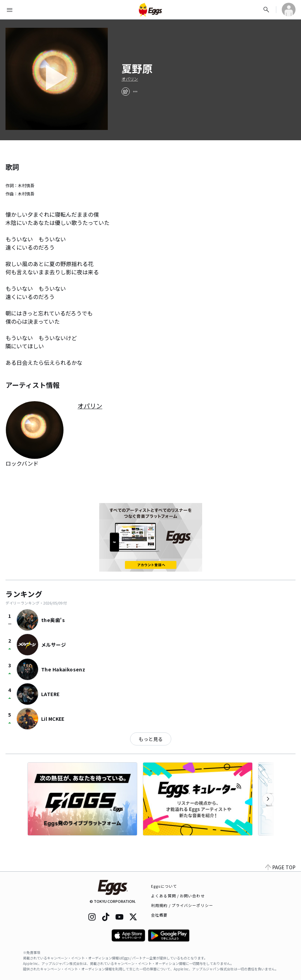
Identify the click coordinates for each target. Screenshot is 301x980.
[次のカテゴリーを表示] (268, 799)
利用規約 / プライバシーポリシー (182, 905)
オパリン (129, 79)
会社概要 (159, 915)
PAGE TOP (280, 867)
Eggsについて (164, 886)
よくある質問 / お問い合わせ (178, 895)
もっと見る (151, 739)
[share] (125, 91)
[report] (135, 91)
